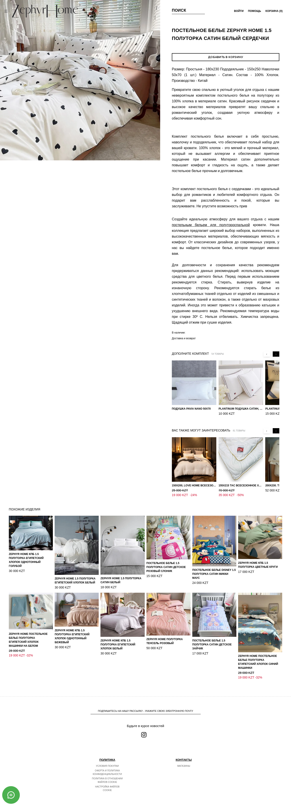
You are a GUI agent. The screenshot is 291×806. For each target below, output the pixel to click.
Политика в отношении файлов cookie (107, 775)
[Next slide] (276, 354)
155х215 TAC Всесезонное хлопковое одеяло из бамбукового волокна (241, 485)
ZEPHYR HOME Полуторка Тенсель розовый (164, 636)
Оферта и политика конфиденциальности (107, 768)
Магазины (183, 761)
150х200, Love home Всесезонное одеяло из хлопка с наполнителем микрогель (194, 485)
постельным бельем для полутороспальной (211, 225)
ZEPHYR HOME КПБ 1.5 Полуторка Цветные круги (258, 560)
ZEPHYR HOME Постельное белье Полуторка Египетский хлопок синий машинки (258, 657)
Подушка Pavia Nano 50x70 (191, 408)
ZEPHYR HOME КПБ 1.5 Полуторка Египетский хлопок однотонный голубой (26, 555)
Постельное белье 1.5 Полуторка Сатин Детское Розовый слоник (166, 562)
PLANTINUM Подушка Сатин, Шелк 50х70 (241, 408)
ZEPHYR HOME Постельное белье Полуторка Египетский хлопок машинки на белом (28, 635)
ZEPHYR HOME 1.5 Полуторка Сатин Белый (120, 575)
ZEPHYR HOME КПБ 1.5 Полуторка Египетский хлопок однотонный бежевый (72, 631)
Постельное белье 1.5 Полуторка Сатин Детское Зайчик (212, 639)
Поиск (179, 10)
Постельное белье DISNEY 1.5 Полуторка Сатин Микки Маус (214, 569)
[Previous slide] (266, 354)
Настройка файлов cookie (107, 784)
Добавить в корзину (225, 57)
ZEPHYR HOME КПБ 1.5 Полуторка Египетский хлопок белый (117, 639)
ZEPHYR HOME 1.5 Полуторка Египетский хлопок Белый (75, 575)
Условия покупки (107, 761)
